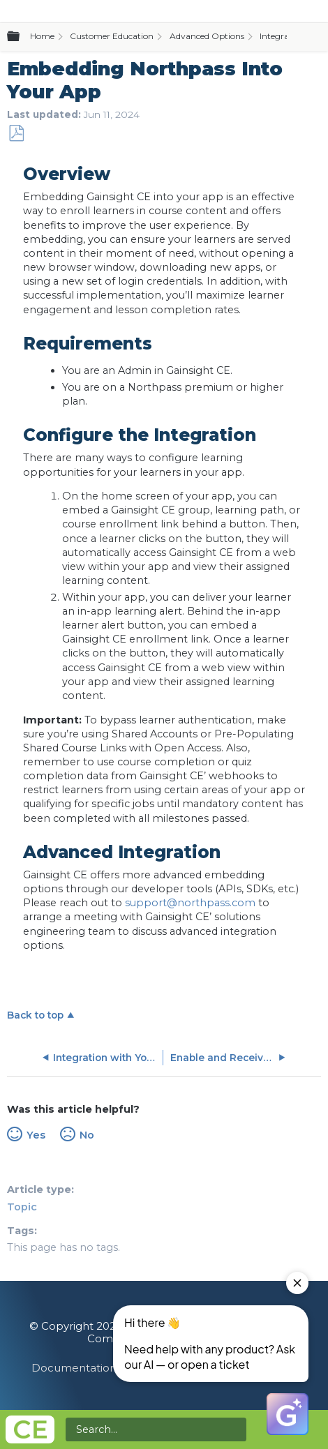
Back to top (35, 1015)
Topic (22, 1207)
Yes (36, 1135)
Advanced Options (207, 36)
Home (42, 36)
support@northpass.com (190, 902)
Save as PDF (16, 133)
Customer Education (112, 36)
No (87, 1135)
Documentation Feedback (102, 1367)
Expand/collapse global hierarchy (22, 37)
